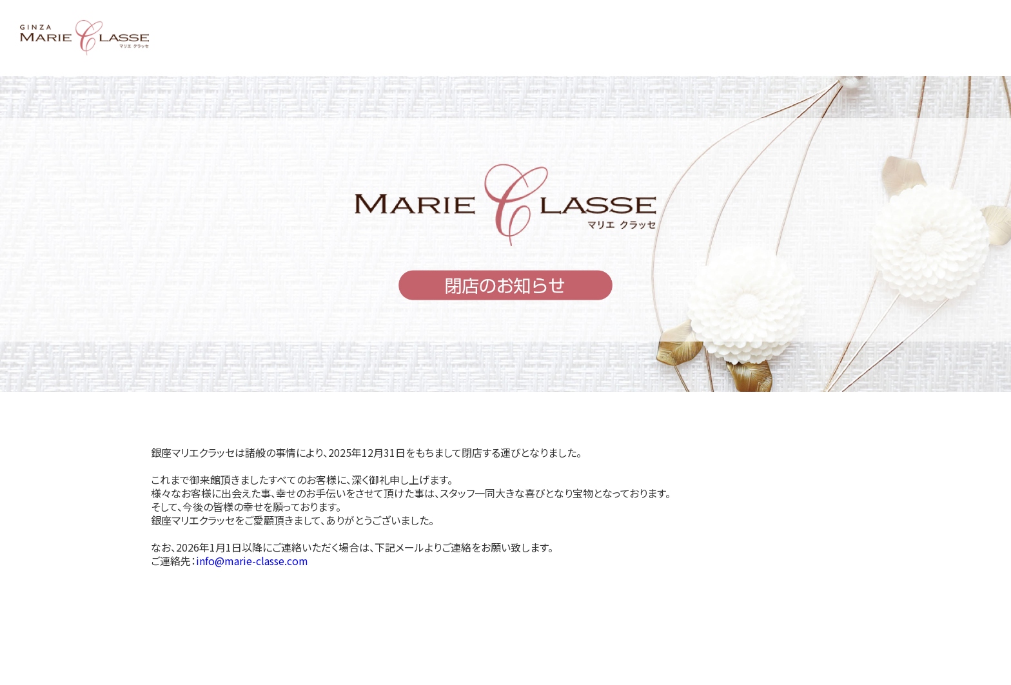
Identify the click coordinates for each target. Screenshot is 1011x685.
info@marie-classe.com (252, 560)
